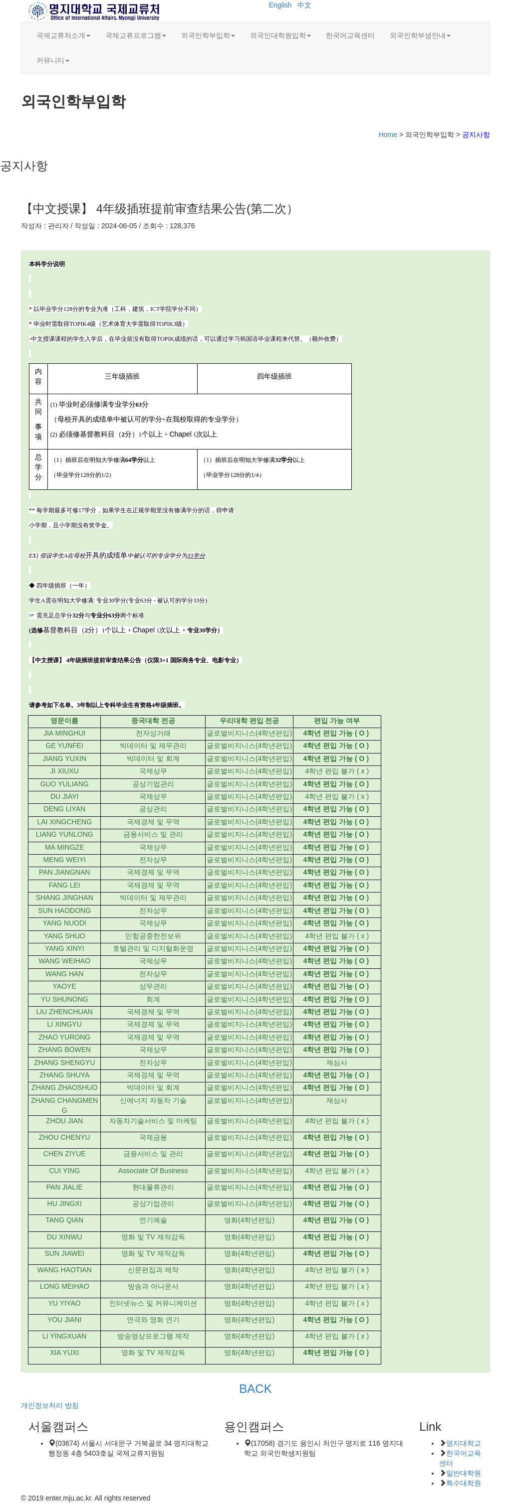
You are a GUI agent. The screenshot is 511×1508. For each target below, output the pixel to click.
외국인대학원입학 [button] (280, 35)
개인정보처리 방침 (50, 1405)
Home (388, 135)
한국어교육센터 (350, 35)
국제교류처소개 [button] (63, 35)
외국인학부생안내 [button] (420, 35)
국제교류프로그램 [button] (135, 35)
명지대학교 (463, 1443)
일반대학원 (463, 1473)
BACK (255, 1388)
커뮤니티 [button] (52, 60)
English (280, 5)
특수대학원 (463, 1483)
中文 (304, 5)
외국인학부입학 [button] (208, 35)
